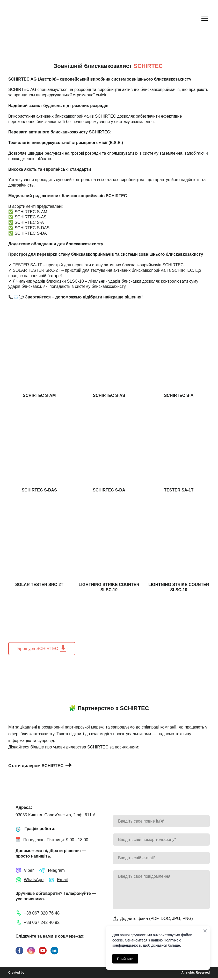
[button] (41, 648)
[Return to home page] (29, 19)
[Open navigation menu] (204, 18)
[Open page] (39, 350)
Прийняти (125, 959)
